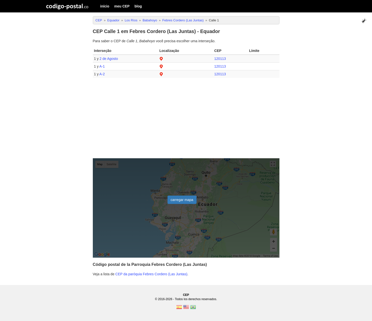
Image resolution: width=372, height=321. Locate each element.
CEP (186, 295)
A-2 (102, 74)
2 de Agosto (109, 59)
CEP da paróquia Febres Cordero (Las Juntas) (151, 274)
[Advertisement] (186, 120)
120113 (220, 59)
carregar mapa (182, 200)
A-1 (102, 66)
